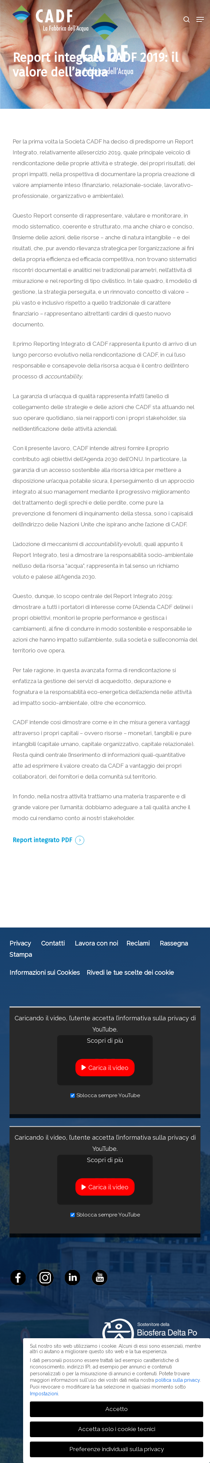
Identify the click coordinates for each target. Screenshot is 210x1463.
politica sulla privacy (177, 1380)
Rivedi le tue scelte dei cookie (130, 972)
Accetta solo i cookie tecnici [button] (116, 1429)
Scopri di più (105, 1040)
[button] (200, 19)
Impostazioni (44, 1393)
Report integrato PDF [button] (42, 840)
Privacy (20, 943)
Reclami (138, 943)
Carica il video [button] (108, 1067)
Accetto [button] (116, 1409)
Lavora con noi (96, 943)
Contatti (53, 943)
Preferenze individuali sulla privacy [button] (116, 1449)
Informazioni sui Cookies (45, 972)
